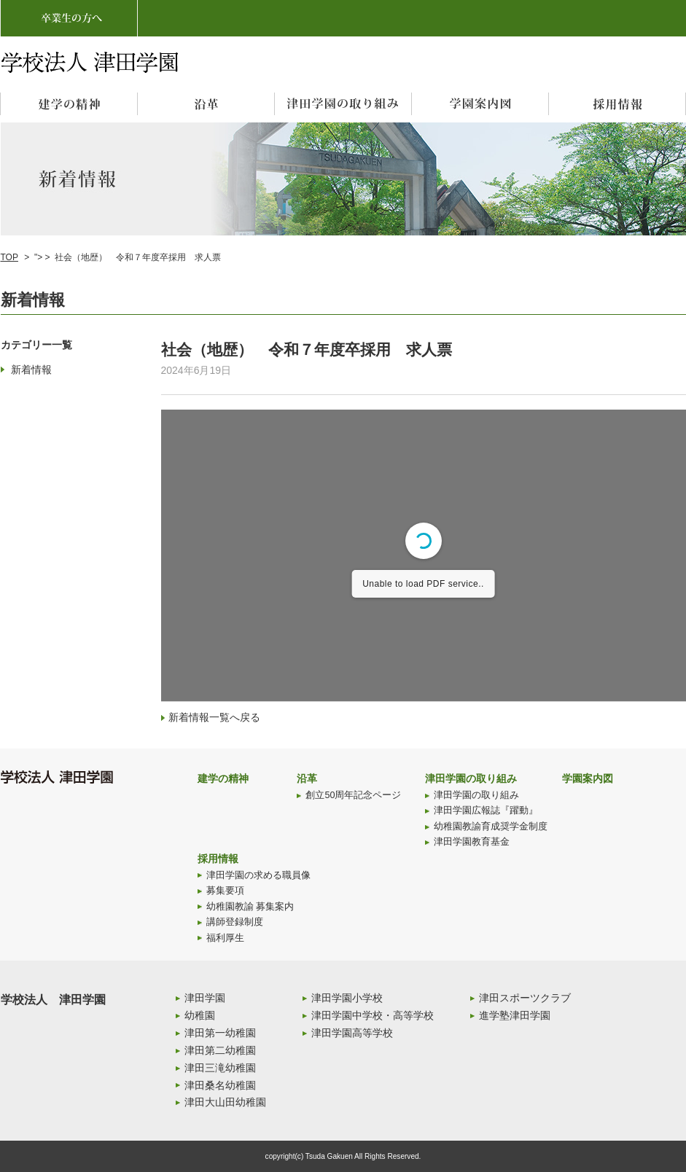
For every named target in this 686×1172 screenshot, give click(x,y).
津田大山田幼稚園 (225, 1102)
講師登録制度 (234, 922)
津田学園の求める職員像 (258, 875)
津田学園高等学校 (352, 1033)
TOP (9, 257)
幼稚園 (199, 1015)
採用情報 (218, 858)
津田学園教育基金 (472, 842)
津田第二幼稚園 (220, 1050)
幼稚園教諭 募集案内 (250, 907)
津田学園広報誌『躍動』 (486, 810)
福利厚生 (225, 938)
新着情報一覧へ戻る (214, 717)
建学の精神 (223, 778)
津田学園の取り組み (471, 778)
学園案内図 (587, 778)
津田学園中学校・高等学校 (372, 1015)
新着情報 (31, 369)
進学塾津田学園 (514, 1015)
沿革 (307, 778)
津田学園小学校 (347, 998)
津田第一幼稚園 (220, 1033)
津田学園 (204, 998)
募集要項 (225, 891)
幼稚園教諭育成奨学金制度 (490, 826)
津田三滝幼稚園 (220, 1068)
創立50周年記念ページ (353, 795)
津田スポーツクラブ (525, 998)
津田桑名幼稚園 (220, 1085)
